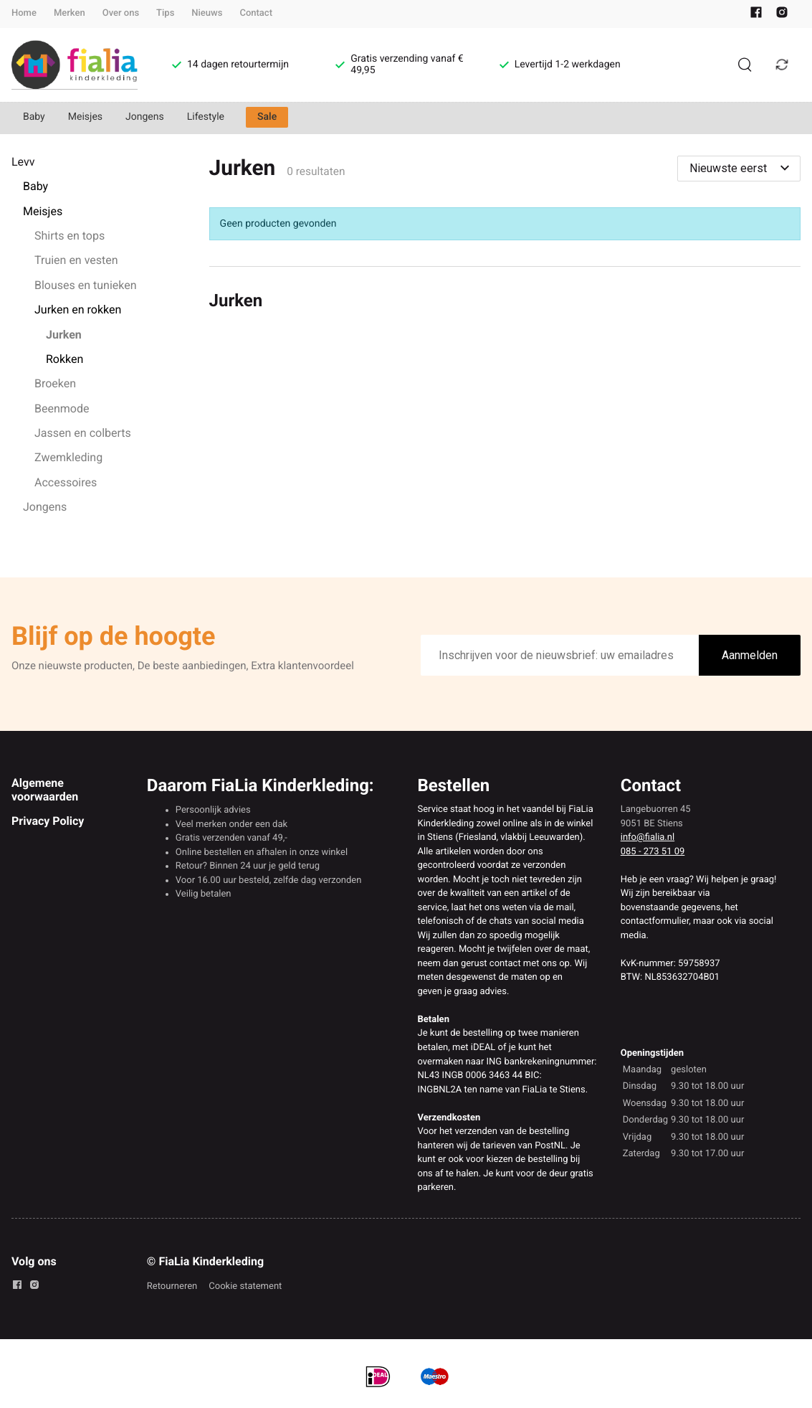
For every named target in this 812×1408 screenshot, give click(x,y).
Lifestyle (205, 117)
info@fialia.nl (647, 837)
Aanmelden (750, 655)
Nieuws (206, 13)
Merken (69, 13)
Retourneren (172, 1286)
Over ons (120, 13)
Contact (255, 13)
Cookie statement (245, 1286)
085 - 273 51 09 (653, 851)
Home (24, 13)
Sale (267, 117)
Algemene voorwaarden (44, 789)
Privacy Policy (47, 821)
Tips (165, 13)
